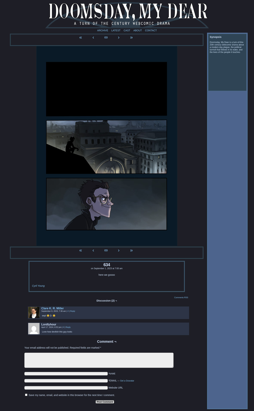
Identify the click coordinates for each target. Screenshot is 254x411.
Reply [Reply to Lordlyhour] (68, 327)
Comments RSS (181, 297)
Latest (115, 30)
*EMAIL (121, 380)
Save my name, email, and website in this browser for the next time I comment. (72, 395)
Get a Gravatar (127, 381)
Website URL (115, 387)
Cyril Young (38, 285)
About (137, 30)
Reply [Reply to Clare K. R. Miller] (72, 311)
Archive (102, 30)
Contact (151, 30)
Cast (127, 30)
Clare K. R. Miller (52, 308)
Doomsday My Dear (127, 15)
